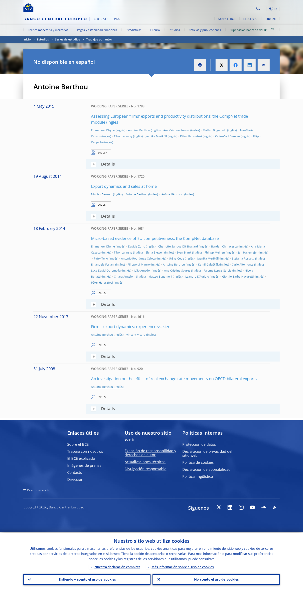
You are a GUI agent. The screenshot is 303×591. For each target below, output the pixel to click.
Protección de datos (199, 444)
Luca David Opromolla (106, 270)
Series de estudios (67, 39)
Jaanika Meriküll (156, 136)
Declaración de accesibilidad (206, 469)
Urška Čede (176, 258)
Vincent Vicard (135, 334)
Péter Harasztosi (191, 136)
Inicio (27, 39)
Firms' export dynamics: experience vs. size (130, 326)
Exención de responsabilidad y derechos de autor (150, 452)
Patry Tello (101, 258)
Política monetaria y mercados (48, 30)
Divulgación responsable (145, 468)
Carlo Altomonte (242, 264)
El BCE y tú (250, 19)
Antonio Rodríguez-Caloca (138, 258)
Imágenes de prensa (84, 465)
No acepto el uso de (216, 579)
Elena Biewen (154, 252)
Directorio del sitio (38, 490)
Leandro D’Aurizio (197, 276)
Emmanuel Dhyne (103, 130)
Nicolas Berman (101, 194)
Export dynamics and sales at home (124, 186)
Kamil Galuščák (208, 264)
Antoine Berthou (139, 130)
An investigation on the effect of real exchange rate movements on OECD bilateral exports (174, 378)
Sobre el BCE (226, 19)
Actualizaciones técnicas (145, 461)
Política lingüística (197, 476)
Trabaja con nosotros (85, 451)
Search (258, 8)
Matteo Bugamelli (214, 130)
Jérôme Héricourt (172, 194)
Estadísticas (133, 30)
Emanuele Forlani (102, 264)
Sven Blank (184, 252)
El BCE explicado (81, 458)
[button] (266, 8)
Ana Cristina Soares (176, 130)
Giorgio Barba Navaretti (238, 276)
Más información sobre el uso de (183, 566)
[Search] (235, 8)
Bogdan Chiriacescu (224, 246)
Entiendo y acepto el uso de (86, 579)
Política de (198, 462)
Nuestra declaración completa (117, 566)
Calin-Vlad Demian (227, 136)
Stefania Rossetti (243, 258)
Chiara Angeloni (124, 276)
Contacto (74, 472)
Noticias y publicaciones (205, 30)
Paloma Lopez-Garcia (218, 270)
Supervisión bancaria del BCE (252, 30)
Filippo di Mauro (139, 264)
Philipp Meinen (215, 252)
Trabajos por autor (99, 39)
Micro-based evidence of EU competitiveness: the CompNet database (155, 238)
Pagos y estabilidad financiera (97, 30)
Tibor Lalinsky (123, 136)
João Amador (142, 270)
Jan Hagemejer (248, 252)
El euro (155, 30)
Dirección (75, 479)
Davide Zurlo (136, 246)
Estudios (174, 30)
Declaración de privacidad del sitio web (207, 453)
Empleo (271, 19)
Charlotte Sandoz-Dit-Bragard (178, 246)
